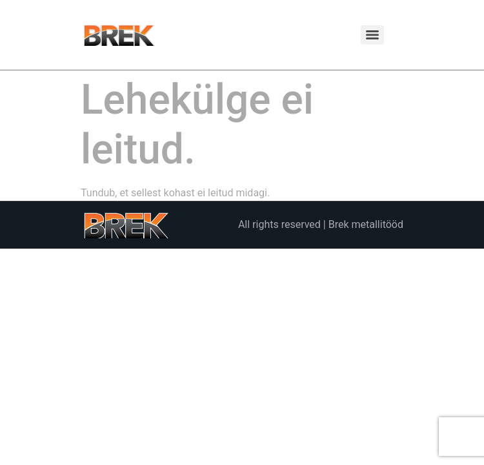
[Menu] (372, 35)
